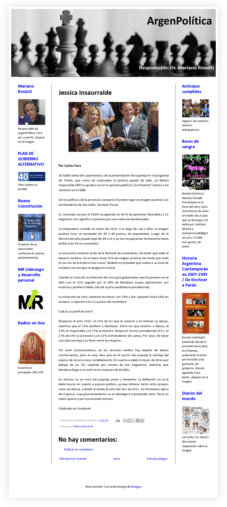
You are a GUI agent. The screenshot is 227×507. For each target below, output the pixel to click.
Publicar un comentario (78, 449)
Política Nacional (83, 426)
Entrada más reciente (73, 459)
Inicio (117, 459)
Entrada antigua (157, 459)
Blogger (136, 487)
